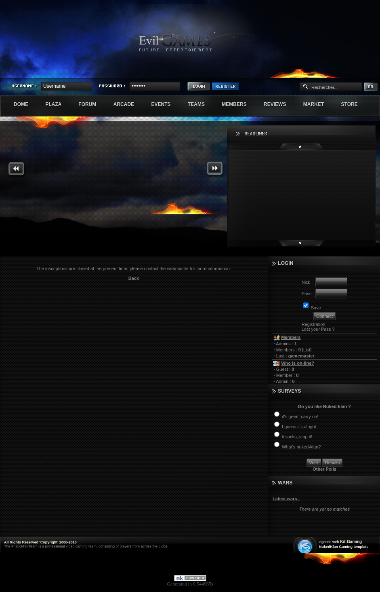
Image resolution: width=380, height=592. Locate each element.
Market (318, 104)
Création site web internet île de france (306, 546)
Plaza (57, 104)
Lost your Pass (316, 329)
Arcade (128, 104)
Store (353, 104)
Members (238, 104)
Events (165, 104)
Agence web (329, 542)
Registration (313, 324)
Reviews (279, 104)
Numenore (371, 71)
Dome (25, 104)
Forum (91, 104)
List (306, 349)
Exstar (356, 71)
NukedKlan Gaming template (344, 547)
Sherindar (341, 71)
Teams (200, 104)
